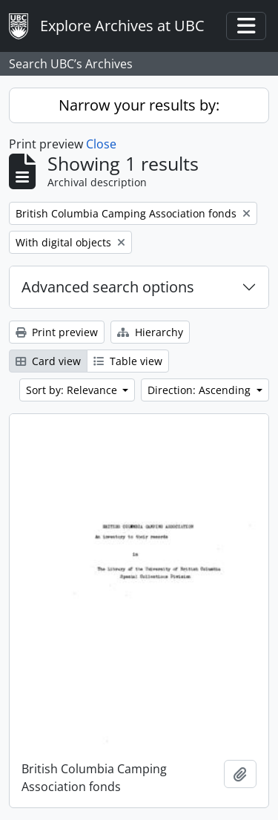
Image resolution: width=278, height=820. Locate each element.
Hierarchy (150, 332)
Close (101, 144)
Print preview (57, 332)
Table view (127, 361)
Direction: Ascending (201, 390)
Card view (48, 361)
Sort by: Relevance (73, 390)
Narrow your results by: (139, 105)
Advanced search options (107, 287)
